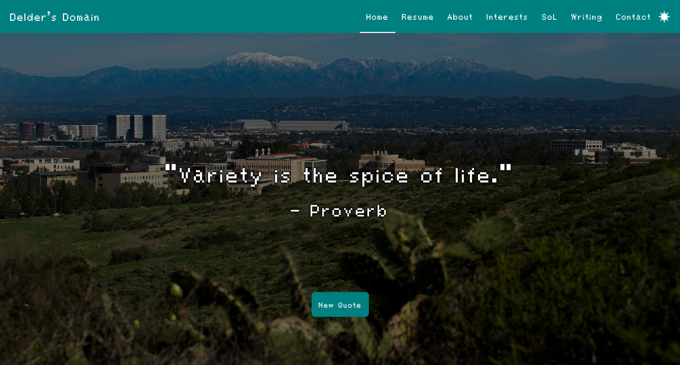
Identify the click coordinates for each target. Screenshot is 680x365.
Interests (508, 16)
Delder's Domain (55, 16)
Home (377, 16)
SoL (550, 16)
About (460, 16)
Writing (587, 16)
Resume (418, 16)
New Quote (340, 304)
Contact (634, 16)
